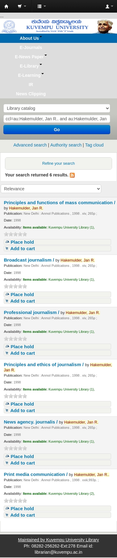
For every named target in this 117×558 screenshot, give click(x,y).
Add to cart (22, 248)
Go (57, 129)
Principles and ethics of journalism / (44, 364)
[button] (22, 6)
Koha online (6, 6)
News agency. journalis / (31, 421)
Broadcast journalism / (29, 259)
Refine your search (58, 163)
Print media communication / (36, 474)
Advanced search (30, 145)
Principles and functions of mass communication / (59, 202)
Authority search (65, 145)
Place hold (22, 242)
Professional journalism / (32, 312)
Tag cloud (94, 145)
